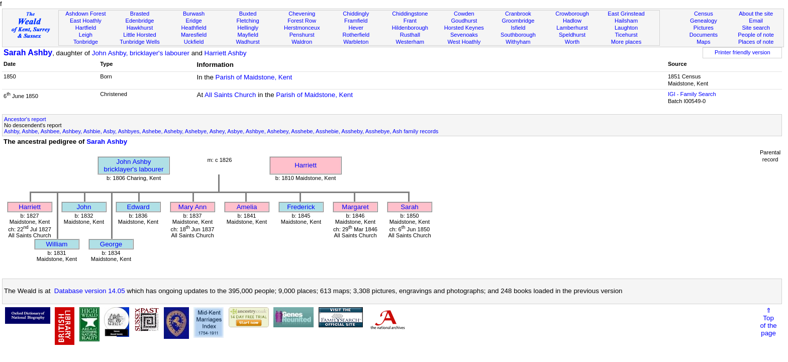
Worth (572, 42)
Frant (410, 21)
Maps (703, 42)
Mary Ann (192, 207)
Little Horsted (139, 35)
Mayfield (247, 35)
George (111, 244)
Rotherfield (355, 35)
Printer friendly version (742, 52)
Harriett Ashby (226, 53)
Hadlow (572, 21)
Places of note (755, 42)
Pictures (704, 28)
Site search (756, 28)
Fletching (248, 21)
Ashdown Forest (85, 14)
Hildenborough (410, 28)
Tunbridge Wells (140, 42)
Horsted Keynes (464, 28)
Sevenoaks (464, 35)
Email (756, 21)
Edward (138, 207)
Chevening (301, 14)
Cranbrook (518, 14)
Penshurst (302, 35)
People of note (756, 35)
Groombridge (518, 21)
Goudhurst (464, 21)
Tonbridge (85, 42)
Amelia (247, 207)
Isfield (518, 28)
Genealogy (703, 21)
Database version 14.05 (89, 291)
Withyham (518, 42)
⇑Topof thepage (768, 322)
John (84, 207)
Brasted (139, 14)
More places (626, 42)
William (57, 244)
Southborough (518, 35)
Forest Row (301, 21)
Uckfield (194, 42)
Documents (704, 35)
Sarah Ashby (28, 52)
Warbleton (355, 42)
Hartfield (85, 28)
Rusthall (410, 35)
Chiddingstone (410, 14)
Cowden (464, 14)
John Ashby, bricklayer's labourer (140, 53)
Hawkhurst (140, 28)
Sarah (410, 207)
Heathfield (194, 28)
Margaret (355, 207)
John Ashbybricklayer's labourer (134, 165)
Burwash (194, 14)
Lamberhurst (571, 28)
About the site (756, 14)
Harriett (305, 165)
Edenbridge (140, 21)
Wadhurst (248, 42)
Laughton (626, 28)
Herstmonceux (302, 28)
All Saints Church (230, 95)
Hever (355, 28)
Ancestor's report (25, 119)
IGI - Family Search (692, 94)
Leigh (85, 35)
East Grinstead (626, 14)
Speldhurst (572, 35)
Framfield (355, 21)
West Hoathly (463, 42)
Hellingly (247, 28)
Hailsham (626, 21)
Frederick (301, 207)
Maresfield (194, 35)
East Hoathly (86, 21)
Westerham (410, 42)
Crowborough (572, 14)
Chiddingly (356, 14)
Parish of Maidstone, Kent (254, 77)
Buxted (248, 14)
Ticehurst (626, 35)
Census (703, 14)
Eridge (194, 21)
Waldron (301, 42)
